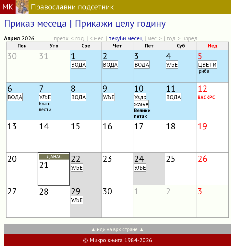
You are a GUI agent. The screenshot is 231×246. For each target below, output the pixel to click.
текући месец (126, 38)
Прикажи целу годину (120, 23)
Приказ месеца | (39, 23)
